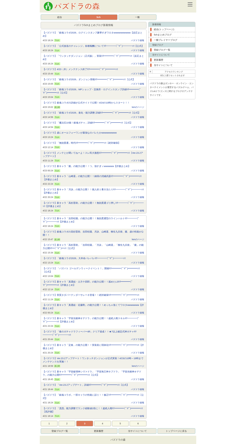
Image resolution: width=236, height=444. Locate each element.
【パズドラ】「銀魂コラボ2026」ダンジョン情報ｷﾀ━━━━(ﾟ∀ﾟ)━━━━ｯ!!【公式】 (89, 79)
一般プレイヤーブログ (165, 40)
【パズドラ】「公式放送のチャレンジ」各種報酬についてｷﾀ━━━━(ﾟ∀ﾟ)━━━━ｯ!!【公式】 (93, 46)
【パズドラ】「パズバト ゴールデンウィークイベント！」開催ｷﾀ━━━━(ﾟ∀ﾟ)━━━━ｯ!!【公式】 (91, 270)
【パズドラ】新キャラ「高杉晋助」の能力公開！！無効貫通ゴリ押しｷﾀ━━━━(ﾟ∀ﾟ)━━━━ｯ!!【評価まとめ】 (93, 204)
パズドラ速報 (137, 40)
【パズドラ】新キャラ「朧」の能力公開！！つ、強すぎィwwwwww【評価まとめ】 (86, 166)
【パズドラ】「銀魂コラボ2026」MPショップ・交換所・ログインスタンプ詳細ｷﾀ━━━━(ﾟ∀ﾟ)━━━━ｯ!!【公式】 (92, 91)
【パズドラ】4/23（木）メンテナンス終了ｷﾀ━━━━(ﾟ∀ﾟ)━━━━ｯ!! (80, 69)
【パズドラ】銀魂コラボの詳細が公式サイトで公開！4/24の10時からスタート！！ (86, 102)
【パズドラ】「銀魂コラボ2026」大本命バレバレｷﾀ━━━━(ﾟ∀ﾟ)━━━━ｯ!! (84, 258)
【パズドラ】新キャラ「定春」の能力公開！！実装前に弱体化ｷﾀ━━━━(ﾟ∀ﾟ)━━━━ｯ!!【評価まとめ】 (93, 347)
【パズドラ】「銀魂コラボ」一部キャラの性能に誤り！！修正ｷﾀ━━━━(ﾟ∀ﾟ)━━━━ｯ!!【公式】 (93, 396)
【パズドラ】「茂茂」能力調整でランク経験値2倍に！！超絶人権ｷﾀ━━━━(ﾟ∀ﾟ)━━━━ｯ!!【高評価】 (93, 410)
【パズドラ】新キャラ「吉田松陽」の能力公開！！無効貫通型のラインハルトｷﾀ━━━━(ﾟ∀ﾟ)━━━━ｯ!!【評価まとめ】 (91, 220)
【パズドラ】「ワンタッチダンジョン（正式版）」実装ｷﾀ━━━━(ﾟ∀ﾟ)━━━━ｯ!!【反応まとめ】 (93, 58)
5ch (99, 17)
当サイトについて (163, 65)
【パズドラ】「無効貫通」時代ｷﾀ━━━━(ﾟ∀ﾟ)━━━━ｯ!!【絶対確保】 (81, 142)
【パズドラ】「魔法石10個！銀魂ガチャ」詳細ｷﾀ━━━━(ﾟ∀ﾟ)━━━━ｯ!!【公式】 (87, 122)
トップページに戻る (176, 431)
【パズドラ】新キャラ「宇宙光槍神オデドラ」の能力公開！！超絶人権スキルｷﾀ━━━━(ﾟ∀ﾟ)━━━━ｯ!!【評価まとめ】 (91, 320)
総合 (59, 17)
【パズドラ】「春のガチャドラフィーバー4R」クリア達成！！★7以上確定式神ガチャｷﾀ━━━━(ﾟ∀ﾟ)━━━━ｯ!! (89, 333)
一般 (137, 17)
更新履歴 (158, 59)
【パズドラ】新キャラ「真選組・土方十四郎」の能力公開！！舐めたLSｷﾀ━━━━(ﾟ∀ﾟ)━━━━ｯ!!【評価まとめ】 (88, 283)
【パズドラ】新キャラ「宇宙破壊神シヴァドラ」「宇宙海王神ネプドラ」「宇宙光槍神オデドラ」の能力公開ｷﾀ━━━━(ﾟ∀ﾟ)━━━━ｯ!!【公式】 (92, 373)
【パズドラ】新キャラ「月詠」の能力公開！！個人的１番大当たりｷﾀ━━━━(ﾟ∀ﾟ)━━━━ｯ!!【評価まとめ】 (93, 191)
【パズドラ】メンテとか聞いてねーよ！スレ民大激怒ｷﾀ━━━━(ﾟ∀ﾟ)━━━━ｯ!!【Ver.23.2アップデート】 (93, 154)
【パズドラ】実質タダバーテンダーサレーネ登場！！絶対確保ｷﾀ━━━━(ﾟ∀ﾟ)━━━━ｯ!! (91, 295)
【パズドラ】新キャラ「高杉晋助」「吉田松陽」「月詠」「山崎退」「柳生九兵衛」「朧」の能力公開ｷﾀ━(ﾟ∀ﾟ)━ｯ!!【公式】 (93, 247)
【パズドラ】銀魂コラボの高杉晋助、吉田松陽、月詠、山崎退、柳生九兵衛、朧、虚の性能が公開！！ (93, 233)
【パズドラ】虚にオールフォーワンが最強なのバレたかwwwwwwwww (80, 132)
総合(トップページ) (164, 29)
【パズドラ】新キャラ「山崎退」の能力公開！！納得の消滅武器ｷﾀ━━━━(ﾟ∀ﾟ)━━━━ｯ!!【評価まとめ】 (92, 178)
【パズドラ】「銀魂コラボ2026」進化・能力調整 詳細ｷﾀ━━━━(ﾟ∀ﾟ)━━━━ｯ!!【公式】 (91, 112)
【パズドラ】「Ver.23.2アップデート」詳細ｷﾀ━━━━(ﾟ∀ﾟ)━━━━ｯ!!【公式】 (86, 384)
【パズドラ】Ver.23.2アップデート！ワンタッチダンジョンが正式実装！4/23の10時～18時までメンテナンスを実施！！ (93, 360)
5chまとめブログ (163, 34)
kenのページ (138, 107)
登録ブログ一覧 (162, 49)
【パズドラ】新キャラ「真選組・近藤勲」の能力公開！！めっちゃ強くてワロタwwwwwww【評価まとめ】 (93, 307)
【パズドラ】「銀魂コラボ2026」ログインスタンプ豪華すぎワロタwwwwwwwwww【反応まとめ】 (92, 34)
